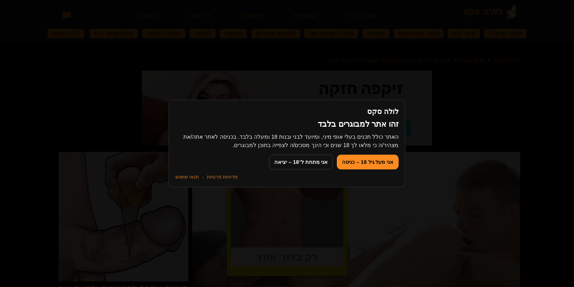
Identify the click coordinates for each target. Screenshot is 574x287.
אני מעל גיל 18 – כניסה (367, 162)
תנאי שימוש (187, 177)
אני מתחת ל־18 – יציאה (301, 162)
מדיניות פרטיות (222, 177)
